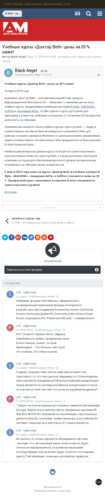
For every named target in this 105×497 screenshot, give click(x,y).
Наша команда (33, 4)
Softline (9, 111)
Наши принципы (52, 4)
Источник (10, 192)
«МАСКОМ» (88, 106)
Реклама (18, 4)
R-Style (75, 106)
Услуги (7, 4)
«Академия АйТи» (28, 111)
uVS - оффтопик (26, 292)
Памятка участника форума (24, 269)
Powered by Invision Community (52, 490)
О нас (67, 4)
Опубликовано (33, 74)
